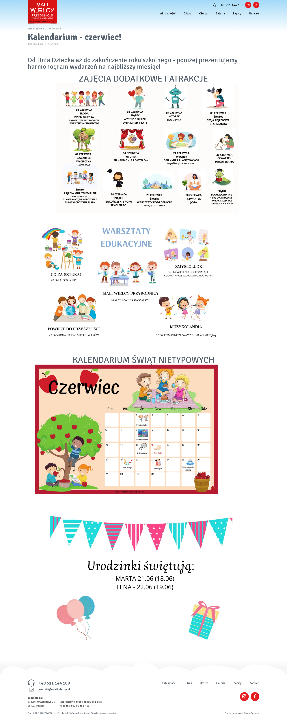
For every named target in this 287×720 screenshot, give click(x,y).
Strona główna (36, 28)
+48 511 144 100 (228, 5)
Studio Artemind (251, 713)
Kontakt (254, 13)
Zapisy (237, 13)
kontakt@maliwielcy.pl (49, 689)
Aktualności (168, 13)
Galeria (220, 13)
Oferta (203, 13)
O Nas (187, 13)
